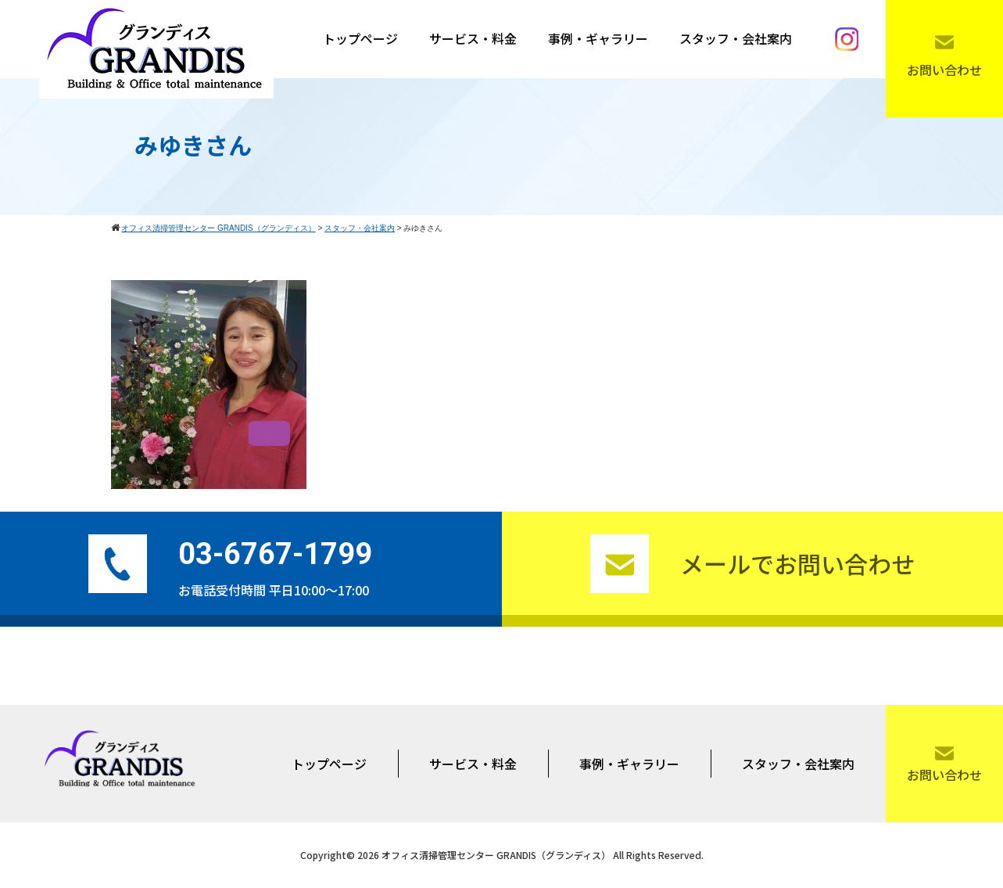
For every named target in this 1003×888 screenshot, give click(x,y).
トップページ (360, 38)
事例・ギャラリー (598, 38)
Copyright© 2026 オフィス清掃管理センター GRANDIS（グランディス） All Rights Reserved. (502, 854)
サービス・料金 (473, 38)
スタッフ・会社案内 (735, 38)
